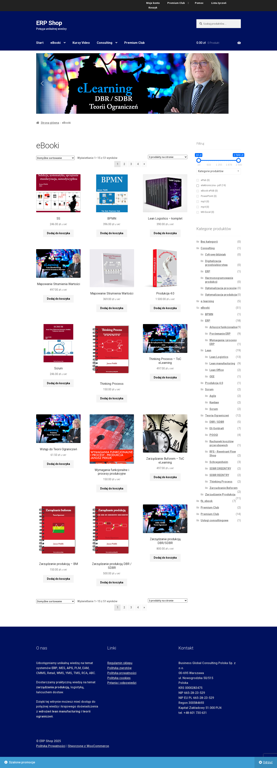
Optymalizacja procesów (221, 288)
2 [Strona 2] (124, 164)
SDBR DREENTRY (220, 468)
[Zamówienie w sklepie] (55, 158)
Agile (212, 395)
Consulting (104, 43)
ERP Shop (49, 23)
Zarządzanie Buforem (223, 487)
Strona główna (50, 122)
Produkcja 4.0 (214, 383)
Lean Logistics (218, 356)
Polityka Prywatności (50, 746)
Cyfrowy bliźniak (215, 254)
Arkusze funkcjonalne (223, 327)
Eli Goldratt (216, 428)
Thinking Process (220, 481)
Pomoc (199, 3)
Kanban (214, 402)
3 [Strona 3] (131, 164)
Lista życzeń (218, 3)
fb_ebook (207, 501)
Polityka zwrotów (119, 668)
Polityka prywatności (121, 673)
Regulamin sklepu (119, 663)
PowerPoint (209, 196)
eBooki (55, 43)
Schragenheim (218, 462)
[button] (42, 83)
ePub (205, 180)
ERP (207, 271)
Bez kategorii (209, 241)
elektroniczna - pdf (213, 185)
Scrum (209, 389)
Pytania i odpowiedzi (121, 683)
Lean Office (216, 370)
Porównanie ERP (220, 333)
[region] (138, 83)
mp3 (205, 201)
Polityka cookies (119, 678)
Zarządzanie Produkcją (220, 494)
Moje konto (153, 3)
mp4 (205, 207)
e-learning (207, 301)
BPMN (209, 314)
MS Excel (207, 212)
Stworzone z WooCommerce (88, 746)
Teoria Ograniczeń (217, 415)
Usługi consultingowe (214, 520)
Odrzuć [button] (268, 762)
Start (39, 43)
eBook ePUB (209, 190)
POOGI (213, 434)
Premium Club (176, 3)
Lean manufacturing (222, 363)
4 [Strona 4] (138, 164)
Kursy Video (81, 43)
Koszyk (153, 7)
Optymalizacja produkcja (221, 294)
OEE (211, 376)
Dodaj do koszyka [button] (58, 233)
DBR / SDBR (216, 421)
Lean (208, 350)
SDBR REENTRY (219, 475)
